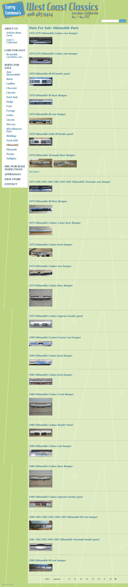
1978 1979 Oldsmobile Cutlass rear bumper (53, 33)
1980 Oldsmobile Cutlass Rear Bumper (51, 466)
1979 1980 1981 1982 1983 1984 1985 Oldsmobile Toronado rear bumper (70, 181)
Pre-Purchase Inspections (15, 168)
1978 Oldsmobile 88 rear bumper (47, 114)
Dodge (9, 101)
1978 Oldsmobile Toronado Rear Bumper (52, 155)
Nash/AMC (12, 140)
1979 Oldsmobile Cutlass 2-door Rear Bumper (55, 222)
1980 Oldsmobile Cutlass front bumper (50, 355)
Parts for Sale (12, 66)
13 (81, 579)
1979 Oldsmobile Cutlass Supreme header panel (56, 316)
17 (105, 579)
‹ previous (56, 579)
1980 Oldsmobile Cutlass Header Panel (51, 424)
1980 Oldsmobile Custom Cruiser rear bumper (55, 337)
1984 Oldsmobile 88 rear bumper (47, 560)
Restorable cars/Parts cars (14, 55)
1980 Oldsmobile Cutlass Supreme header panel (56, 496)
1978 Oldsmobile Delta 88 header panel (51, 134)
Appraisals (13, 174)
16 (99, 579)
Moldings (11, 135)
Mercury (11, 124)
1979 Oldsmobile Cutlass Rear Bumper (51, 285)
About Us (11, 28)
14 (87, 579)
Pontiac (10, 154)
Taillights (11, 158)
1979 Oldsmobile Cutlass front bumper (50, 244)
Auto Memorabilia (13, 73)
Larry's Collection (11, 41)
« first (47, 579)
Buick (9, 79)
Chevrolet (11, 88)
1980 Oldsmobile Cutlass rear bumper (50, 446)
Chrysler (11, 92)
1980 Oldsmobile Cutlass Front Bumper (51, 394)
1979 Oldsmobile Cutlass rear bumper (50, 266)
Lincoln (10, 119)
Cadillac (10, 83)
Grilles (10, 115)
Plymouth (11, 149)
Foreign (10, 110)
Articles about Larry (13, 34)
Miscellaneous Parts (14, 130)
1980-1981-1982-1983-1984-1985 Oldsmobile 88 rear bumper (63, 517)
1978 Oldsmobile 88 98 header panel (49, 73)
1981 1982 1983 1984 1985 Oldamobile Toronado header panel (64, 539)
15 (93, 579)
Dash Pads (12, 97)
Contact (11, 184)
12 (75, 579)
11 (69, 579)
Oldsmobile (12, 145)
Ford (9, 106)
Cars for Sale (15, 50)
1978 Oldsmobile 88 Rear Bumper (48, 95)
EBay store (13, 179)
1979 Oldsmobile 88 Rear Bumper (48, 201)
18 (110, 579)
